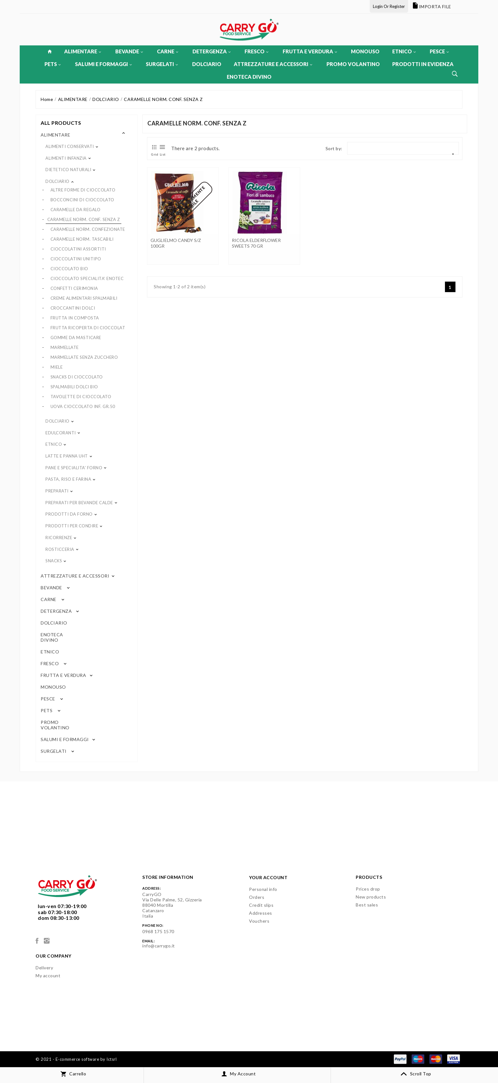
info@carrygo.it (158, 945)
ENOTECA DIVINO (249, 77)
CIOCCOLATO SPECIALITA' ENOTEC (87, 278)
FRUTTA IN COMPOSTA (74, 317)
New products (371, 896)
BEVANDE (129, 51)
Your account (268, 877)
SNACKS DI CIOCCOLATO (76, 376)
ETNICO (404, 51)
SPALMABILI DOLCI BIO (74, 386)
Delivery (44, 967)
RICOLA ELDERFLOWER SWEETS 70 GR (256, 243)
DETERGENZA (211, 51)
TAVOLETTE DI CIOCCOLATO (80, 396)
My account (48, 975)
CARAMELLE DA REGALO (75, 209)
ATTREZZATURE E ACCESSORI (273, 64)
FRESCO (256, 51)
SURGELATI (162, 64)
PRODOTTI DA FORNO (69, 514)
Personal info (263, 889)
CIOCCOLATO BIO (69, 268)
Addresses (260, 913)
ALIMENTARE (82, 51)
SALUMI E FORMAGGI (103, 64)
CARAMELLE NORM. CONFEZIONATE (87, 229)
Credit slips (261, 905)
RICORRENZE (58, 537)
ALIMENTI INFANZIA (66, 158)
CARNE (167, 51)
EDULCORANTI (60, 432)
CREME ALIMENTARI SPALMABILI (84, 298)
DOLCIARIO (206, 64)
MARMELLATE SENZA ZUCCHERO (84, 357)
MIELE (56, 367)
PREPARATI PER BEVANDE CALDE (79, 502)
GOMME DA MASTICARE (75, 337)
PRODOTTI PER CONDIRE (71, 525)
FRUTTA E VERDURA (310, 51)
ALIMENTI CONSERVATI (69, 146)
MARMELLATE (64, 347)
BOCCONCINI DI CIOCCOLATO (82, 199)
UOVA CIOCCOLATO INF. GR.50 (82, 406)
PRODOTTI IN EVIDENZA (423, 64)
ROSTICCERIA (59, 549)
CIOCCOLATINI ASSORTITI (78, 248)
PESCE (439, 51)
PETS (52, 64)
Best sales (367, 904)
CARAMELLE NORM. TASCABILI (82, 239)
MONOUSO (365, 51)
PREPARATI (57, 490)
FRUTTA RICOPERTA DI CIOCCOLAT (87, 327)
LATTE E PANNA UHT (66, 455)
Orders (256, 897)
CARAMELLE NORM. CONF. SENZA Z (83, 219)
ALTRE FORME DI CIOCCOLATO (83, 189)
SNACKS (53, 560)
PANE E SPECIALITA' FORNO (73, 467)
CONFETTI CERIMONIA (74, 288)
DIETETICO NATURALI (68, 169)
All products (61, 123)
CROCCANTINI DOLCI (72, 308)
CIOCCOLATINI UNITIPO (75, 258)
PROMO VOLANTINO (353, 64)
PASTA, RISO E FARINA (68, 479)
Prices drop (368, 889)
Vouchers (259, 921)
